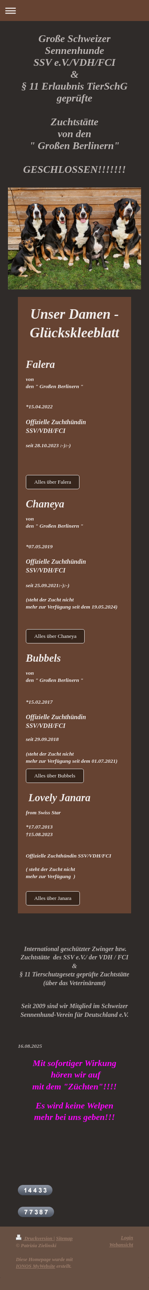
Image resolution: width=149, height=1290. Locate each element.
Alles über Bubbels (54, 776)
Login (127, 1237)
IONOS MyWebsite (35, 1266)
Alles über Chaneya (55, 636)
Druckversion (35, 1238)
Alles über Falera (52, 482)
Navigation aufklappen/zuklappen (74, 10)
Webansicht (121, 1245)
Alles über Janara (53, 898)
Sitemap (64, 1238)
